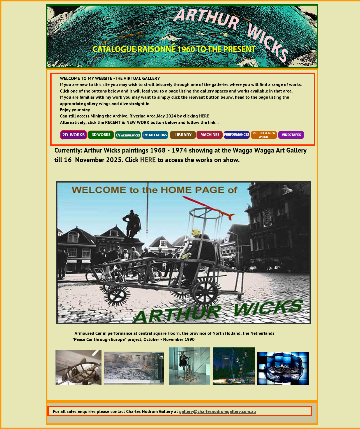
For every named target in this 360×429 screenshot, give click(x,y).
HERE (204, 116)
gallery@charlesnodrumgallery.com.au (217, 411)
